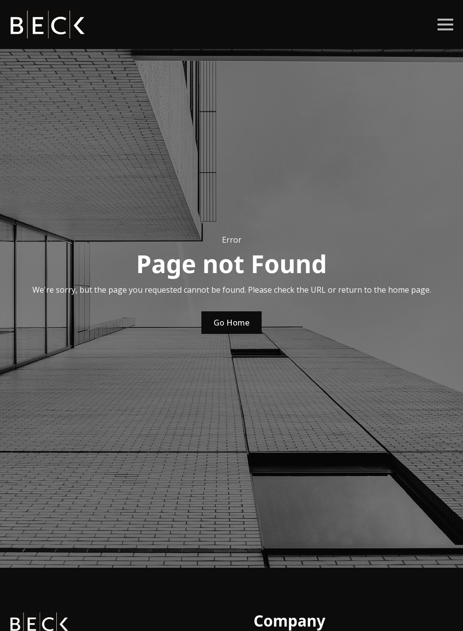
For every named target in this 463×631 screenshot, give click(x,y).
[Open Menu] (445, 24)
